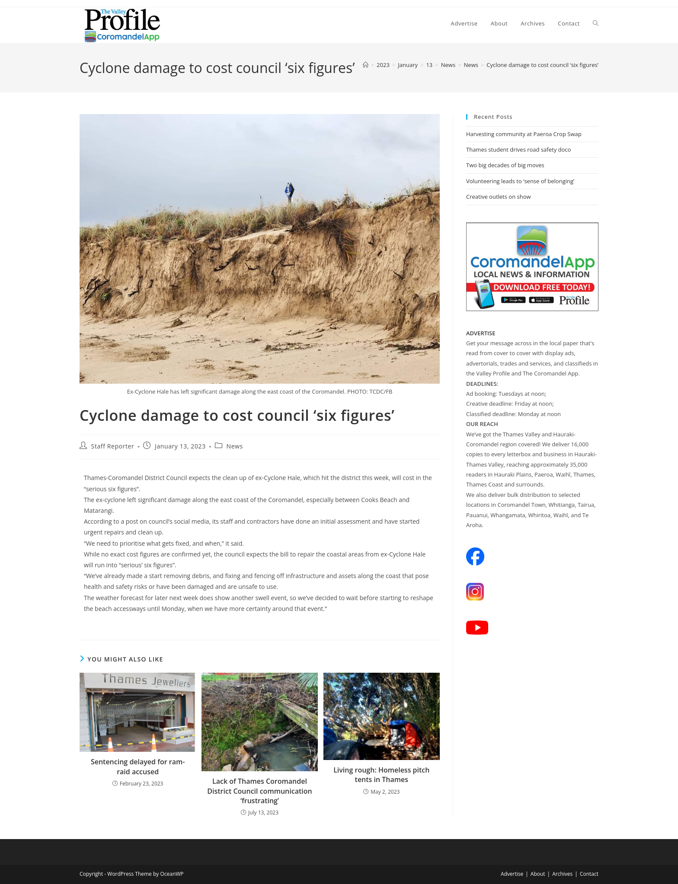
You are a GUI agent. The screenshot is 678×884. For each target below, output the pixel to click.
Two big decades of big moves (505, 165)
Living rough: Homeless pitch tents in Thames (381, 774)
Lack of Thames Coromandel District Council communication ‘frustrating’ (259, 790)
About (538, 874)
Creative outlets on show (498, 196)
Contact (589, 874)
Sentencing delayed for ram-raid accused (138, 766)
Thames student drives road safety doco (518, 149)
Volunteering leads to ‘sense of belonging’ (520, 181)
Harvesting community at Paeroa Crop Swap (524, 134)
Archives (562, 874)
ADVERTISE (481, 333)
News (235, 446)
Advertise (512, 874)
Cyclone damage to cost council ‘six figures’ (542, 65)
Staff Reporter (112, 446)
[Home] (365, 65)
